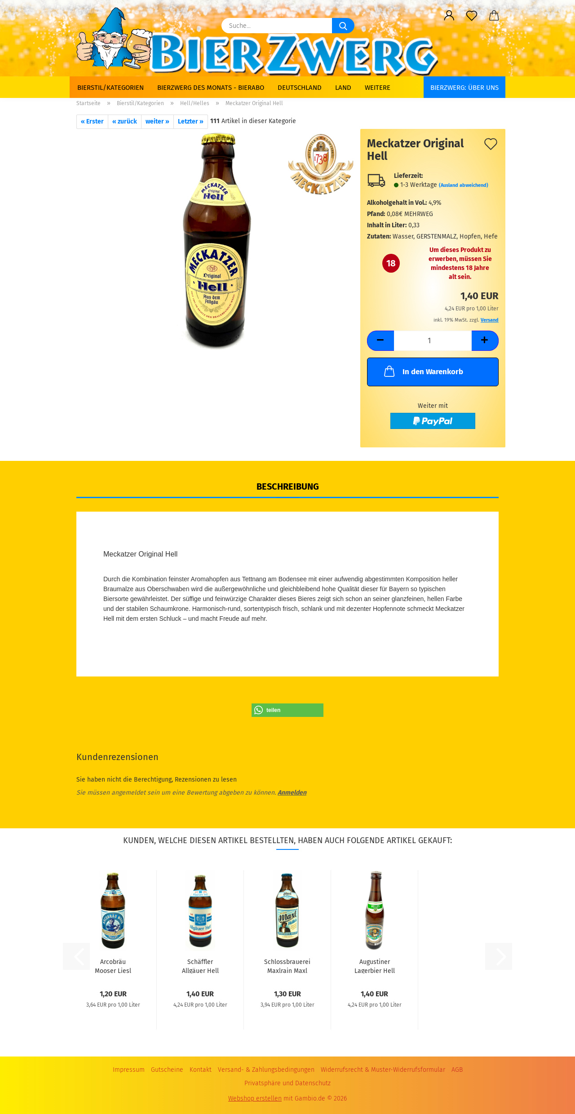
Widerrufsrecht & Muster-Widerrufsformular (383, 1070)
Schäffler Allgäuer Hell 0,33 (200, 965)
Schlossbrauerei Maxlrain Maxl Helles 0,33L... (287, 965)
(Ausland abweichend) (463, 185)
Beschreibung (288, 486)
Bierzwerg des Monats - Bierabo (210, 88)
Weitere (377, 88)
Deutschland (300, 88)
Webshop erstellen (255, 1098)
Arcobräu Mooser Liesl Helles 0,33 (113, 965)
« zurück (124, 121)
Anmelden (292, 792)
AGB (457, 1070)
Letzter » (190, 121)
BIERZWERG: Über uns (464, 88)
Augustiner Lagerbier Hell (374, 965)
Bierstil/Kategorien (110, 88)
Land (343, 88)
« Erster (92, 121)
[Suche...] (343, 25)
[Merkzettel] (471, 15)
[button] (449, 15)
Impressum (129, 1070)
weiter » (157, 121)
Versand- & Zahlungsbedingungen (266, 1070)
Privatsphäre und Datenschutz (287, 1083)
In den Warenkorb (422, 371)
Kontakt (201, 1070)
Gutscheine (167, 1070)
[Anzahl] (433, 341)
